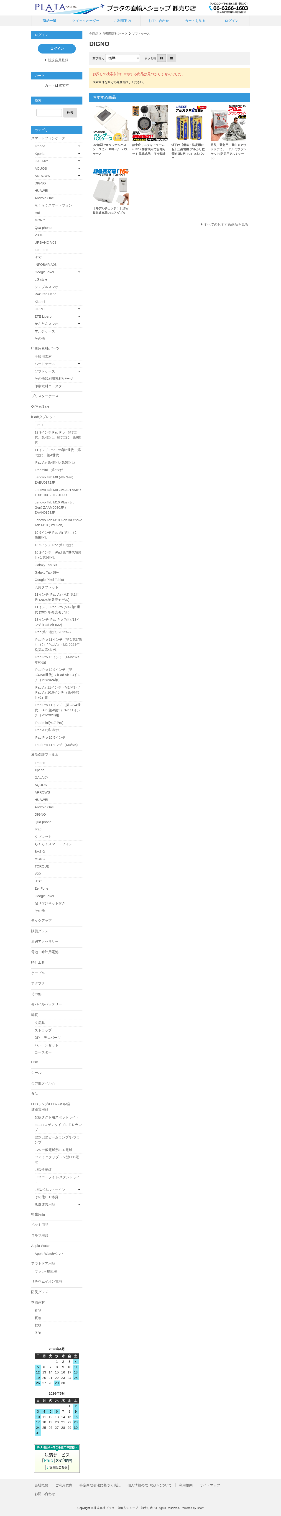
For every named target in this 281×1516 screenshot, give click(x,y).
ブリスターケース (45, 396)
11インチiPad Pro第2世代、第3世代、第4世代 (58, 452)
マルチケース (45, 331)
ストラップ (43, 1030)
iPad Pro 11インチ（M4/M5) (56, 745)
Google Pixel (44, 272)
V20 (38, 873)
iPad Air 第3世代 (47, 730)
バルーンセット (47, 1045)
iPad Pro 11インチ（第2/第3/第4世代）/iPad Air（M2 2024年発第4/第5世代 (58, 645)
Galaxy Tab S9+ (47, 572)
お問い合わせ (158, 21)
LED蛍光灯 (43, 1169)
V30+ (39, 235)
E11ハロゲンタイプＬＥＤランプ (58, 1127)
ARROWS (42, 176)
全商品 (93, 33)
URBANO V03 (45, 242)
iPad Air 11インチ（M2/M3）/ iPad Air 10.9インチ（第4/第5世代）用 (57, 692)
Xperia (39, 154)
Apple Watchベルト (49, 1254)
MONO (40, 220)
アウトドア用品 (43, 1263)
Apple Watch (41, 1246)
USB (34, 1062)
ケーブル (38, 973)
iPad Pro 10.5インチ (50, 737)
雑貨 (34, 1015)
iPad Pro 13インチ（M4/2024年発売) (57, 659)
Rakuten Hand (45, 294)
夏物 (38, 1318)
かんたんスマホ (47, 324)
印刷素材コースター (50, 386)
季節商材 (38, 1302)
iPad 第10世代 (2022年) (53, 632)
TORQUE (42, 866)
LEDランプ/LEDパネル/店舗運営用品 (50, 1106)
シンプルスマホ (47, 287)
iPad (38, 829)
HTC (38, 257)
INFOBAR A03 (46, 264)
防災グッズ (39, 1292)
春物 (38, 1310)
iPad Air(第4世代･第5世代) (55, 462)
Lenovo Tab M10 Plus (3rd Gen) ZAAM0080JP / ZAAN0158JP (54, 507)
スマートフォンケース (48, 138)
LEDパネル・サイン (50, 1190)
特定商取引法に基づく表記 (99, 1485)
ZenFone (41, 250)
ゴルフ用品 (39, 1235)
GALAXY (41, 161)
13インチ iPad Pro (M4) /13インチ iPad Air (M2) (57, 622)
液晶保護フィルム (45, 754)
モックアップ (41, 920)
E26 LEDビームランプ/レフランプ (57, 1139)
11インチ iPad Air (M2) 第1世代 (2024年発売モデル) (57, 597)
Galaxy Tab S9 (46, 565)
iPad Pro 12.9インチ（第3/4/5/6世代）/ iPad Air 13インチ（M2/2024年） (58, 675)
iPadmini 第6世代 (49, 470)
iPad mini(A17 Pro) (49, 723)
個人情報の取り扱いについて (150, 1485)
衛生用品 (38, 1214)
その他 (40, 338)
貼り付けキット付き (50, 903)
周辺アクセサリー (45, 941)
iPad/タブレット (43, 417)
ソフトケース (141, 33)
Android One (44, 198)
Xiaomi (40, 302)
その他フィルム (43, 1083)
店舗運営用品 (45, 1204)
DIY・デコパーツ (48, 1037)
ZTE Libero (43, 316)
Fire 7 (39, 425)
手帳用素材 (43, 356)
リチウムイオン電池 (46, 1281)
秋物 (38, 1325)
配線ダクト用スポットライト (57, 1117)
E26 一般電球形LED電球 (53, 1150)
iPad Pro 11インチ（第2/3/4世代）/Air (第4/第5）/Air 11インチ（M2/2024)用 (58, 710)
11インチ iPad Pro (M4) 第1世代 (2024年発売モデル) (57, 609)
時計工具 (38, 962)
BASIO (40, 851)
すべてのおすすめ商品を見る (226, 224)
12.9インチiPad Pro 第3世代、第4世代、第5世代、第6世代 (58, 437)
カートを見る (195, 21)
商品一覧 (49, 21)
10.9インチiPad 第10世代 (54, 545)
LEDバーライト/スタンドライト (57, 1179)
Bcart (200, 1508)
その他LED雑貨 (46, 1197)
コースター (43, 1052)
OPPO (39, 309)
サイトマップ (210, 1485)
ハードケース (45, 364)
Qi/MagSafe (40, 406)
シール (36, 1072)
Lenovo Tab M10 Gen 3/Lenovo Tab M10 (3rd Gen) (58, 522)
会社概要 (41, 1485)
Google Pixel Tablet (49, 580)
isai (37, 213)
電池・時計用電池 (45, 952)
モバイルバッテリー (46, 1004)
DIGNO (40, 183)
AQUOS (41, 168)
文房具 (40, 1023)
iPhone (40, 146)
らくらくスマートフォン (53, 205)
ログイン (231, 21)
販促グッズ (39, 931)
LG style (41, 279)
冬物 (38, 1333)
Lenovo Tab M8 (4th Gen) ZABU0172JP (54, 479)
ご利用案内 (122, 21)
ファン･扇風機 (46, 1272)
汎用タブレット (47, 587)
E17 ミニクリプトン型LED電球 (57, 1159)
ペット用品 (39, 1225)
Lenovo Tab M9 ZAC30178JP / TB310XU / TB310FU (58, 492)
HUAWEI (41, 190)
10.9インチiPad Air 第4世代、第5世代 (57, 535)
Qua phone (43, 228)
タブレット (43, 837)
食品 (34, 1093)
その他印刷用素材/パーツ (54, 378)
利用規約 (186, 1485)
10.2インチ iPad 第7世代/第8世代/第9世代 (58, 554)
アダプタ (38, 983)
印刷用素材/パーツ (115, 33)
